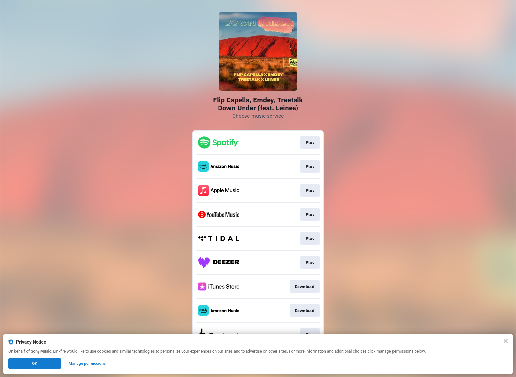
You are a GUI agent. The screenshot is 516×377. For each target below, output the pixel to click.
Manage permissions (87, 363)
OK (34, 363)
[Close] (506, 341)
